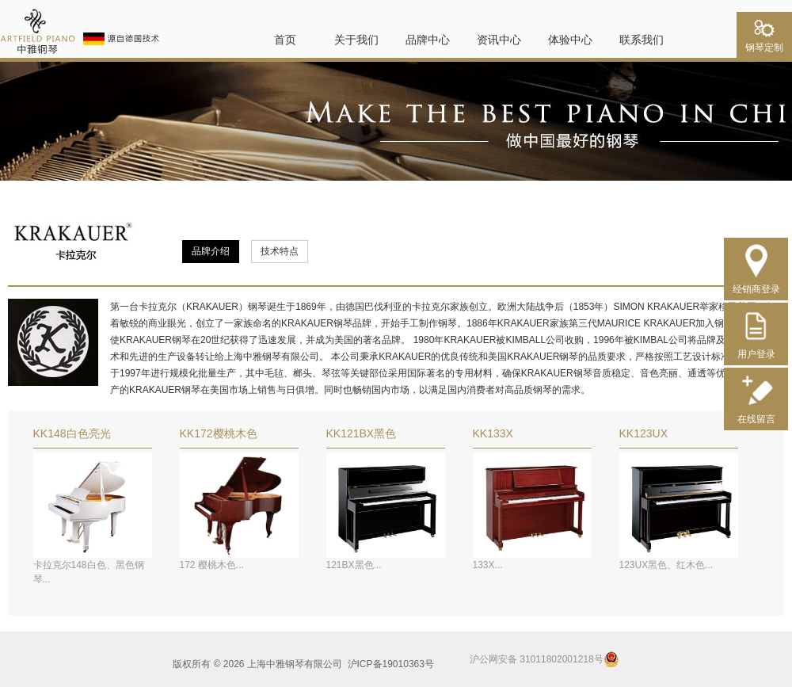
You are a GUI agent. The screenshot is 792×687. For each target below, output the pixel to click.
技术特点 (280, 251)
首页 (285, 39)
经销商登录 (756, 283)
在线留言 (756, 413)
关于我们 (356, 39)
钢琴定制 (764, 42)
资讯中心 (499, 39)
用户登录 (756, 348)
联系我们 (641, 39)
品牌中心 (428, 39)
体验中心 (570, 39)
